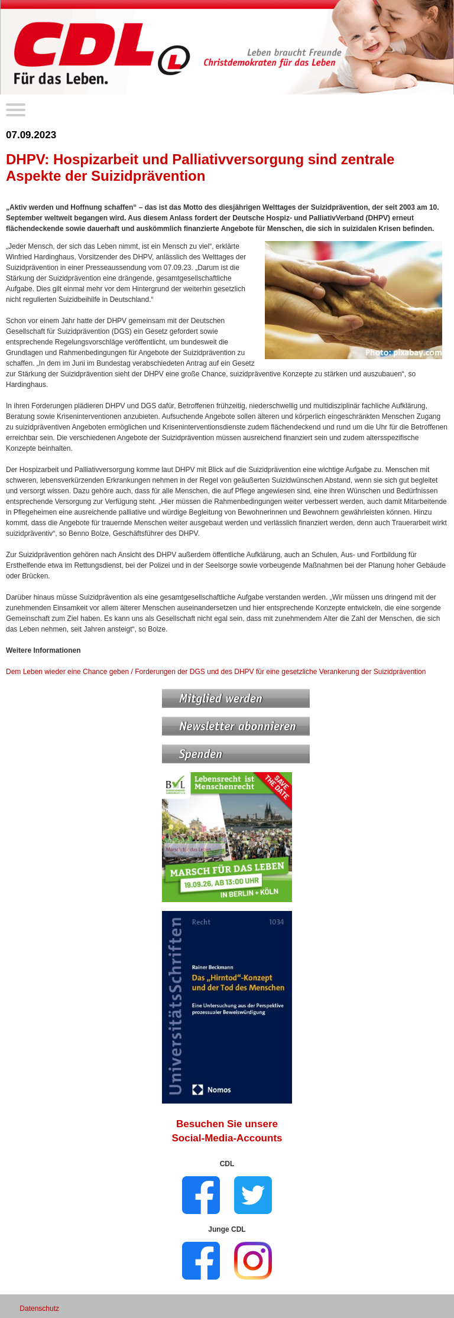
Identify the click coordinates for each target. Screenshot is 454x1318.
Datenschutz (39, 1308)
